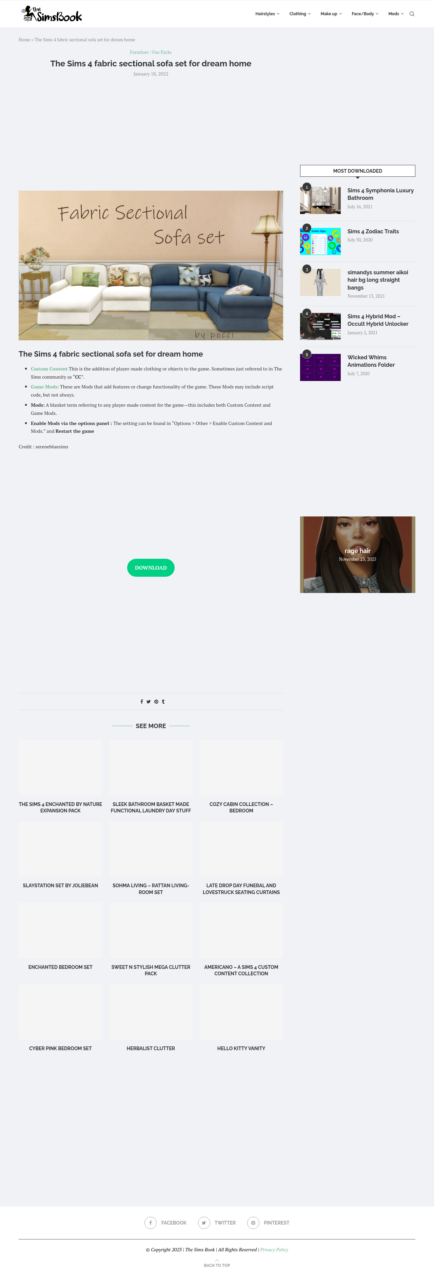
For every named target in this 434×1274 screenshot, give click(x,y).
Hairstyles (265, 14)
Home (24, 40)
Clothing (298, 14)
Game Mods (44, 386)
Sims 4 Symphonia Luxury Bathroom (381, 194)
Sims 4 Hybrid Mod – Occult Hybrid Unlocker (378, 320)
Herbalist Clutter (151, 1048)
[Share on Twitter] (148, 701)
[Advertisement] (151, 133)
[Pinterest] (268, 1223)
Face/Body (363, 14)
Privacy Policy (274, 1249)
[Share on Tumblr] (163, 701)
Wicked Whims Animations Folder (371, 361)
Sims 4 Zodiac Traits (373, 231)
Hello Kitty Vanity (241, 1048)
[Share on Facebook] (141, 701)
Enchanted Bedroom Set (60, 967)
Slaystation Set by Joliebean (60, 885)
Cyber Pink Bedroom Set (60, 1048)
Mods (394, 14)
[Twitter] (217, 1223)
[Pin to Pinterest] (156, 701)
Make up (329, 14)
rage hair (358, 550)
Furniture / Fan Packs (151, 52)
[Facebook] (165, 1223)
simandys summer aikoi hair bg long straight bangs (378, 280)
